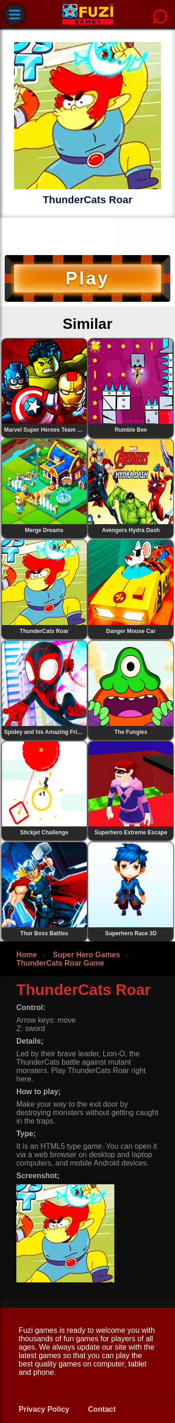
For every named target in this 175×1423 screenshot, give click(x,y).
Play (87, 278)
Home (26, 955)
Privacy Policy (44, 1409)
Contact (102, 1409)
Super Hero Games (86, 955)
